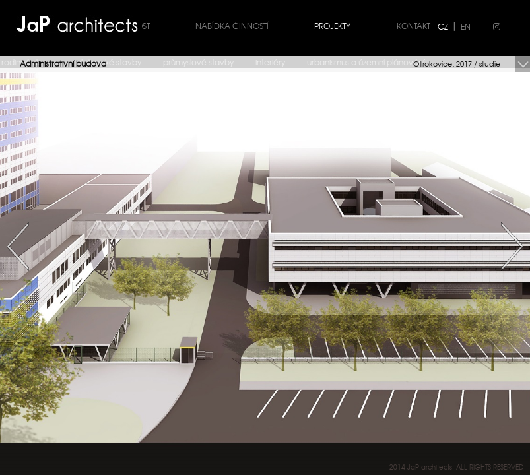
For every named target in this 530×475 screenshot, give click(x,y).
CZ (443, 26)
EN (466, 26)
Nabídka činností (232, 26)
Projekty (332, 26)
